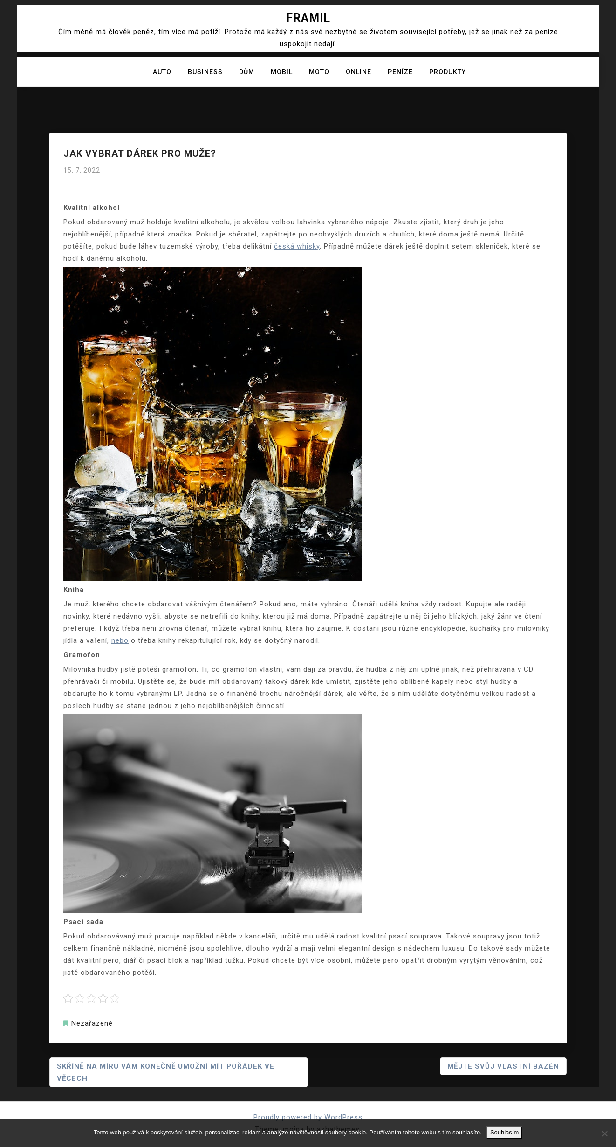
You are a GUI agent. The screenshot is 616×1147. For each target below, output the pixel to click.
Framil (308, 18)
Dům (246, 72)
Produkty (447, 72)
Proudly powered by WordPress (308, 1117)
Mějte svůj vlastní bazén (503, 1066)
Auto (162, 72)
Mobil (282, 72)
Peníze (400, 72)
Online (358, 72)
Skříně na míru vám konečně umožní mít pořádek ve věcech (165, 1072)
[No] (604, 1133)
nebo (120, 640)
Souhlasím (504, 1132)
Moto (319, 72)
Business (205, 72)
